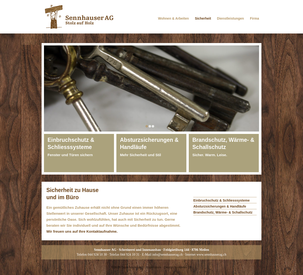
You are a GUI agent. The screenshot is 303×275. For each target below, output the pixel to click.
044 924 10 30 (97, 254)
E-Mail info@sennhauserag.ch (162, 254)
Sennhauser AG (132, 267)
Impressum (153, 267)
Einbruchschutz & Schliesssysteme (221, 200)
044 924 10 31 (130, 254)
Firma (254, 18)
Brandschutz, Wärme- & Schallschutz (222, 212)
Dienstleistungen (230, 18)
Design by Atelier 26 (178, 267)
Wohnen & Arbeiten (173, 18)
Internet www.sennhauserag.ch (205, 254)
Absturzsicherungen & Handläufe (219, 206)
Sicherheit (203, 18)
